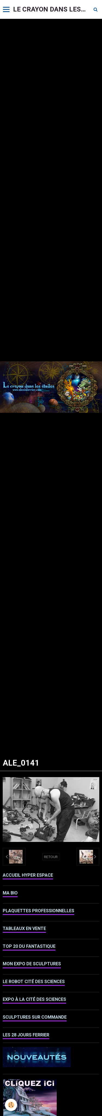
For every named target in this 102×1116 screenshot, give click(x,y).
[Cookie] (11, 1105)
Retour (51, 857)
